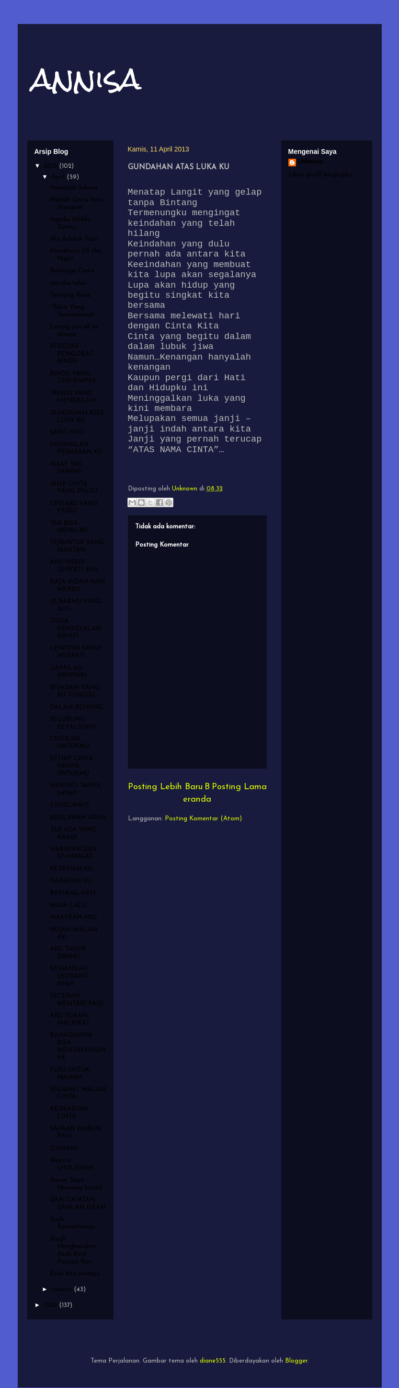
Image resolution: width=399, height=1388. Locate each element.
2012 (51, 1305)
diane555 (213, 1361)
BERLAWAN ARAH (78, 818)
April (59, 177)
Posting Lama (239, 787)
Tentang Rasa (70, 295)
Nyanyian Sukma (73, 188)
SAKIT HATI (67, 432)
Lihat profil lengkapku (320, 175)
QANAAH (64, 1148)
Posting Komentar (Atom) (203, 819)
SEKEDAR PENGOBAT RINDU (71, 353)
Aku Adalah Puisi (74, 239)
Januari (62, 1289)
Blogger (296, 1361)
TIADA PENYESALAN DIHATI (75, 628)
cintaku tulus (68, 283)
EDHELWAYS (69, 805)
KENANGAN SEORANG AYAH (69, 976)
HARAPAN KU (70, 881)
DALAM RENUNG (76, 707)
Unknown (310, 162)
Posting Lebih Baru (165, 787)
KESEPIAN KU (71, 869)
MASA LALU (68, 905)
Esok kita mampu (75, 1274)
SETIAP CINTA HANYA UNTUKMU (71, 766)
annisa (86, 78)
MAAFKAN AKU (73, 917)
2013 (51, 166)
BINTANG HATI (72, 893)
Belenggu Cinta (72, 271)
